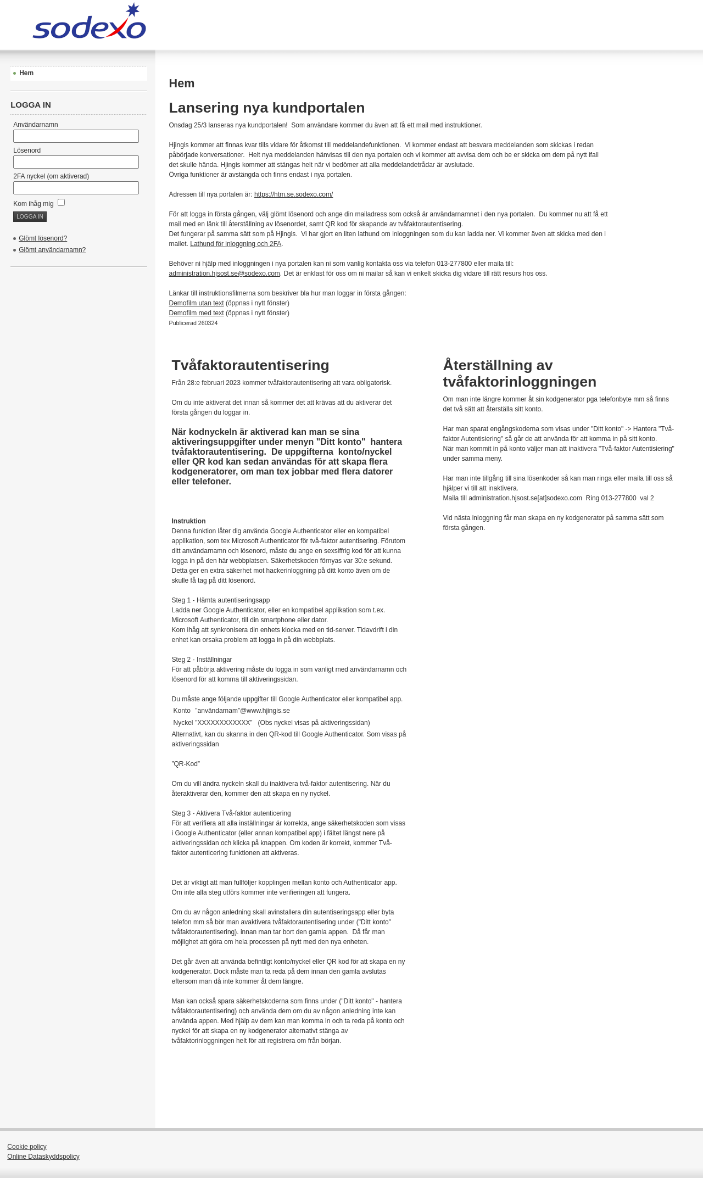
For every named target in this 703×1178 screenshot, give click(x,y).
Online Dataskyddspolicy (43, 1156)
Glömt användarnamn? (52, 250)
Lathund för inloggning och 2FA (235, 244)
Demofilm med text (196, 313)
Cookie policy (26, 1147)
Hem (26, 73)
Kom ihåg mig (39, 204)
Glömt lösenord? (43, 238)
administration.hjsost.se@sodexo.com (224, 273)
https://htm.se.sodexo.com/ (293, 194)
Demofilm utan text (196, 303)
